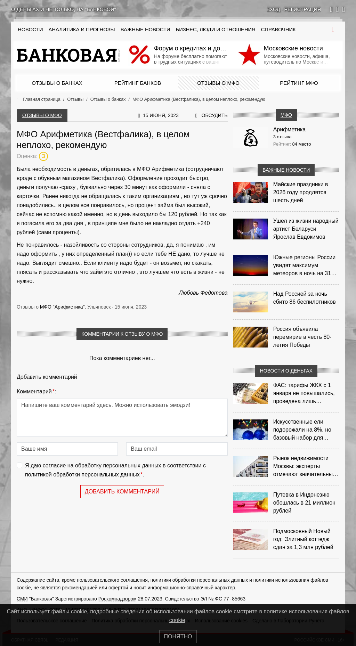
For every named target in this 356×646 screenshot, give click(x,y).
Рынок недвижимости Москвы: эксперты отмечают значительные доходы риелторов (304, 466)
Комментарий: (36, 391)
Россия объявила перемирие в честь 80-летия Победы (302, 337)
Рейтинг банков (137, 83)
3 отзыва (282, 136)
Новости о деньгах (286, 371)
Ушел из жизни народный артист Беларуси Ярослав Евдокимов (306, 229)
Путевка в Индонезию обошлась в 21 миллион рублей (304, 503)
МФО (286, 115)
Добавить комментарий (122, 491)
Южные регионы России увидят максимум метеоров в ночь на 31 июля (304, 265)
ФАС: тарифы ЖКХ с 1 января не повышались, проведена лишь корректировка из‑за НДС (306, 393)
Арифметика (289, 129)
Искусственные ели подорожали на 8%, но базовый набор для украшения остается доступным (302, 430)
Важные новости (145, 29)
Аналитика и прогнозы (82, 29)
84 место (301, 144)
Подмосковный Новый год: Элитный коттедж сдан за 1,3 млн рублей (303, 539)
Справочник (278, 29)
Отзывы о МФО (218, 83)
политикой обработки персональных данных (82, 474)
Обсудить (215, 115)
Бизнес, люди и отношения (216, 29)
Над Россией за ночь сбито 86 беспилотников (304, 298)
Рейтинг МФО (299, 83)
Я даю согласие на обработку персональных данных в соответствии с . (115, 471)
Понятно (178, 636)
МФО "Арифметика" (62, 307)
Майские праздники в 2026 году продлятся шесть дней (300, 192)
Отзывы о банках (57, 83)
